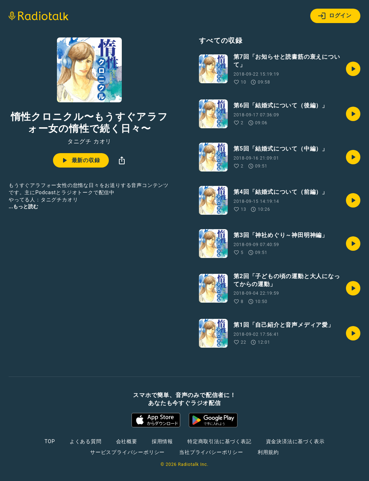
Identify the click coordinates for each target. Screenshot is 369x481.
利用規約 (268, 452)
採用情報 (162, 441)
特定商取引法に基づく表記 (219, 441)
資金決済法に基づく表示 (295, 441)
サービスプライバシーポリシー (127, 452)
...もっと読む (23, 206)
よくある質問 (86, 441)
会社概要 (126, 441)
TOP (50, 441)
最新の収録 (80, 160)
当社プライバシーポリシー (211, 452)
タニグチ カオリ (89, 141)
